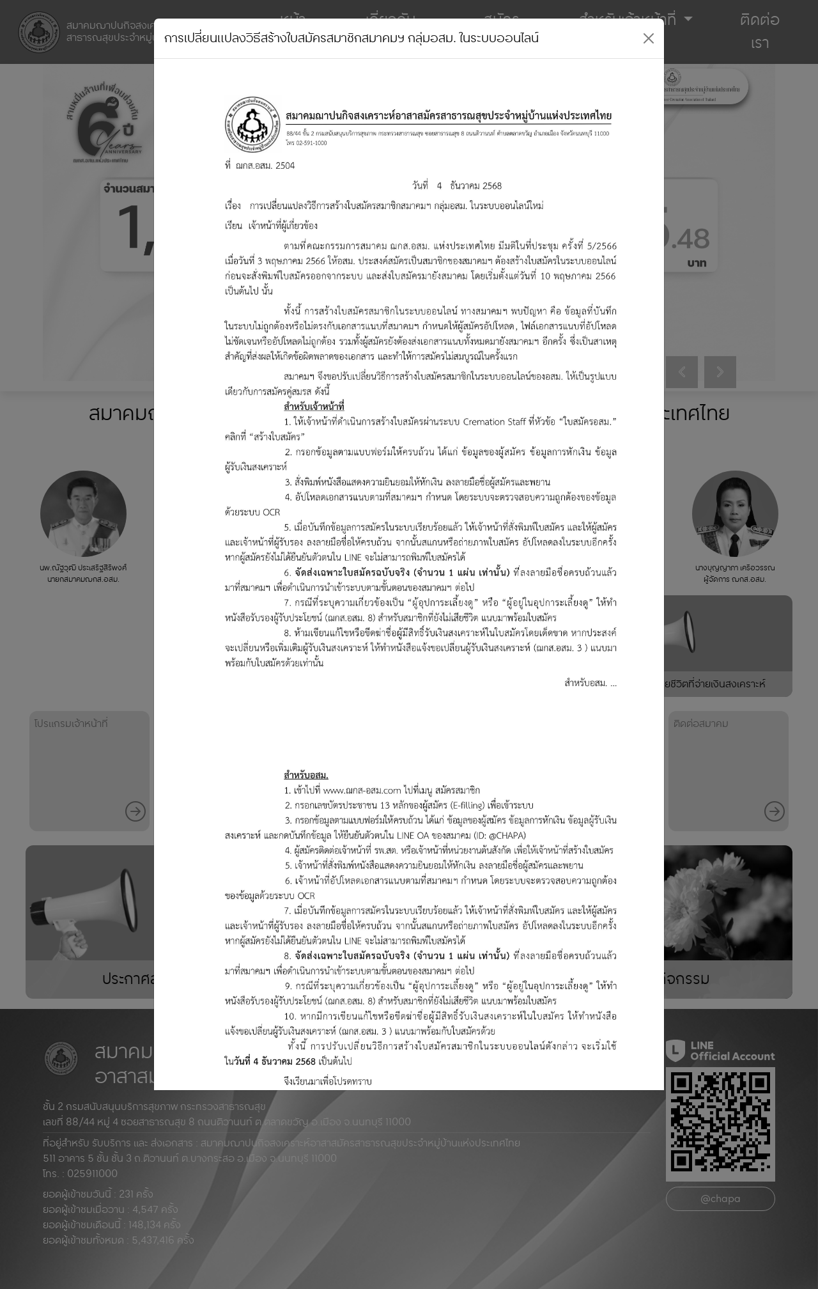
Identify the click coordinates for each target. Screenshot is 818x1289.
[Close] (648, 38)
